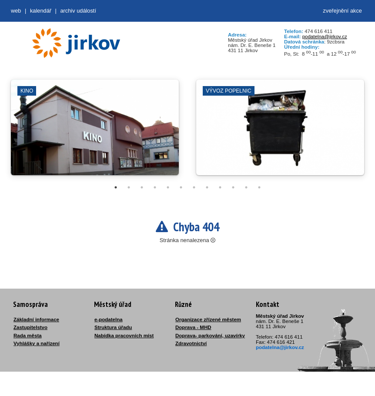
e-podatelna (108, 319)
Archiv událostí (78, 10)
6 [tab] (181, 187)
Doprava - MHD (193, 327)
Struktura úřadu (113, 327)
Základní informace (36, 319)
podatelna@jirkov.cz (324, 36)
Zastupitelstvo (30, 327)
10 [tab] (233, 187)
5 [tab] (168, 187)
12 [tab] (259, 187)
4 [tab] (155, 187)
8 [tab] (207, 187)
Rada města (27, 335)
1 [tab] (115, 187)
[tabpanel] (95, 132)
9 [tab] (220, 187)
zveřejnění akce (342, 10)
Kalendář (40, 10)
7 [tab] (194, 187)
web (16, 10)
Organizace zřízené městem (208, 319)
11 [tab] (246, 187)
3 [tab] (141, 187)
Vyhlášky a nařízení (36, 343)
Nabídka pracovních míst (124, 335)
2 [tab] (128, 187)
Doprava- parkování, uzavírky (210, 335)
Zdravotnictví (191, 343)
